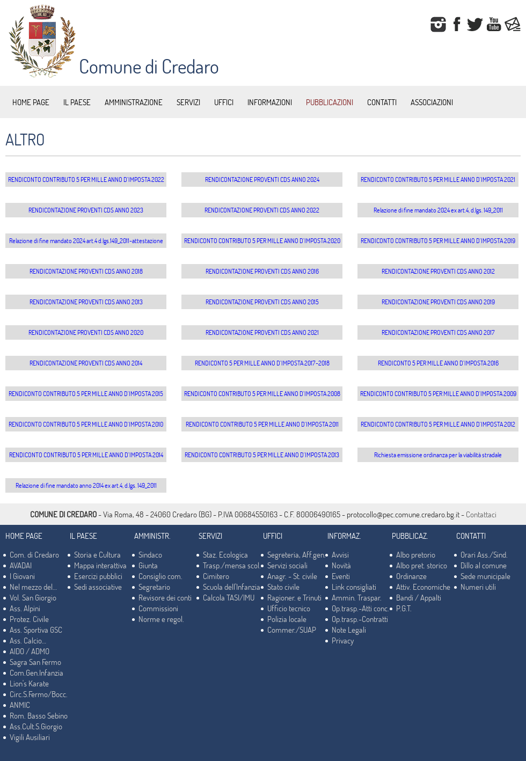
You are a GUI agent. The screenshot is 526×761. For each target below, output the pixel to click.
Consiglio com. (160, 575)
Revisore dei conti (165, 597)
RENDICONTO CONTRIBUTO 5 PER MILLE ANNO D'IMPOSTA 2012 (438, 424)
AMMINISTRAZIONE (134, 102)
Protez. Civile (29, 618)
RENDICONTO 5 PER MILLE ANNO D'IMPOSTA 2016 (438, 362)
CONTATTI (382, 102)
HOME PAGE (30, 102)
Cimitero (216, 575)
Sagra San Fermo (35, 661)
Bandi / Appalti (418, 597)
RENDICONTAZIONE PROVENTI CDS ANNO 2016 (262, 271)
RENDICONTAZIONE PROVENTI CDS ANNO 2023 (85, 210)
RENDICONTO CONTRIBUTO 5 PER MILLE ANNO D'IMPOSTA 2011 (262, 424)
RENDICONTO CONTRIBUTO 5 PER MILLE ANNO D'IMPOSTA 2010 (86, 424)
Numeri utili (478, 586)
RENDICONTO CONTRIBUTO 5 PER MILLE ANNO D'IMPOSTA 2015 (86, 393)
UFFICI (223, 102)
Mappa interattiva (100, 565)
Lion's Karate (29, 683)
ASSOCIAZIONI (432, 102)
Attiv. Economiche (423, 586)
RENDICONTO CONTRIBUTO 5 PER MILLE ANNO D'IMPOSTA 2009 (438, 393)
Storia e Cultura (97, 554)
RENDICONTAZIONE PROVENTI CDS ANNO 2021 (262, 332)
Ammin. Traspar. (357, 597)
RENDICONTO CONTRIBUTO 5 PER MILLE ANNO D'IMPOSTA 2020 (262, 240)
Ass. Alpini (25, 608)
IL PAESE (77, 102)
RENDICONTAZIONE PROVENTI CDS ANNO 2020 (85, 332)
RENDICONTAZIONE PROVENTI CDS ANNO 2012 (438, 271)
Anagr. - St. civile (292, 575)
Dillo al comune (484, 565)
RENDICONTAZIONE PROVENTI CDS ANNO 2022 (261, 210)
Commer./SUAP (291, 629)
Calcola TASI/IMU (228, 597)
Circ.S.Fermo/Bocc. (39, 694)
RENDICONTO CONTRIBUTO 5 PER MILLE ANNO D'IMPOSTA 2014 (86, 454)
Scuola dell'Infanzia (231, 586)
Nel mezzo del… (33, 586)
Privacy (343, 640)
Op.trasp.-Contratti (360, 618)
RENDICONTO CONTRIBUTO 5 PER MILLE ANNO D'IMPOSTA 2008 (262, 393)
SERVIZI (188, 102)
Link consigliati (354, 586)
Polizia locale (286, 618)
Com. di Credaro (34, 554)
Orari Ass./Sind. (484, 554)
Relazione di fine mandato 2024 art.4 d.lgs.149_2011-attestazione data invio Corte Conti (86, 242)
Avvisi (340, 554)
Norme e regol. (161, 618)
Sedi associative (98, 586)
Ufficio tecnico (288, 608)
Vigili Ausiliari (30, 736)
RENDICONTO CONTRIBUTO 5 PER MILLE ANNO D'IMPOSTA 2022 (86, 179)
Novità (341, 565)
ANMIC (20, 704)
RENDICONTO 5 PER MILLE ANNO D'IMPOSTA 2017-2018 (262, 362)
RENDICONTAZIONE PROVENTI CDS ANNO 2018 (86, 271)
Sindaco (150, 554)
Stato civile (283, 586)
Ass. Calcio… (28, 640)
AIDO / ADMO (29, 651)
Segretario (154, 586)
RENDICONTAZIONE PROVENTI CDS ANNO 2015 (262, 301)
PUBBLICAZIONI (329, 102)
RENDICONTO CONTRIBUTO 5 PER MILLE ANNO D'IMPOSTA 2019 (438, 240)
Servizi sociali (287, 565)
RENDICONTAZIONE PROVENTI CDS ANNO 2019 (438, 301)
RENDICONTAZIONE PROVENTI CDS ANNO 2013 (86, 301)
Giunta (148, 565)
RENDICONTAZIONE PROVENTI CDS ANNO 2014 (86, 362)
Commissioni (158, 608)
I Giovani (22, 575)
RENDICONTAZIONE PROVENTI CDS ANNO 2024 (262, 179)
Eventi (341, 575)
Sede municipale (485, 575)
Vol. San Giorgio (33, 597)
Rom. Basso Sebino (39, 715)
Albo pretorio (415, 554)
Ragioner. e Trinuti (294, 597)
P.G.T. (404, 608)
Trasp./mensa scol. (232, 565)
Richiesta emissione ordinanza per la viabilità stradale (438, 454)
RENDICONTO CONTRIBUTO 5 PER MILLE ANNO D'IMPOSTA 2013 (262, 454)
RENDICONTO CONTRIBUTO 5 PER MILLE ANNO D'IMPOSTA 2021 (438, 179)
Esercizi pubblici (98, 575)
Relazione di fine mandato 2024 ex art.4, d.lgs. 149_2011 (438, 210)
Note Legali (349, 629)
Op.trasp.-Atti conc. (360, 608)
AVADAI (21, 565)
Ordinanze (411, 575)
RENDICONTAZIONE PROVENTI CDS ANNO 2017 (438, 332)
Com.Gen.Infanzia (36, 672)
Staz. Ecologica (225, 554)
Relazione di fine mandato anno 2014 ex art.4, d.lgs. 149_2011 (86, 485)
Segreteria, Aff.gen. (296, 554)
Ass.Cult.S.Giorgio (36, 726)
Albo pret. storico (421, 565)
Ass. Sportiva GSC (36, 629)
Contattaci (481, 514)
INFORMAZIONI (269, 102)
